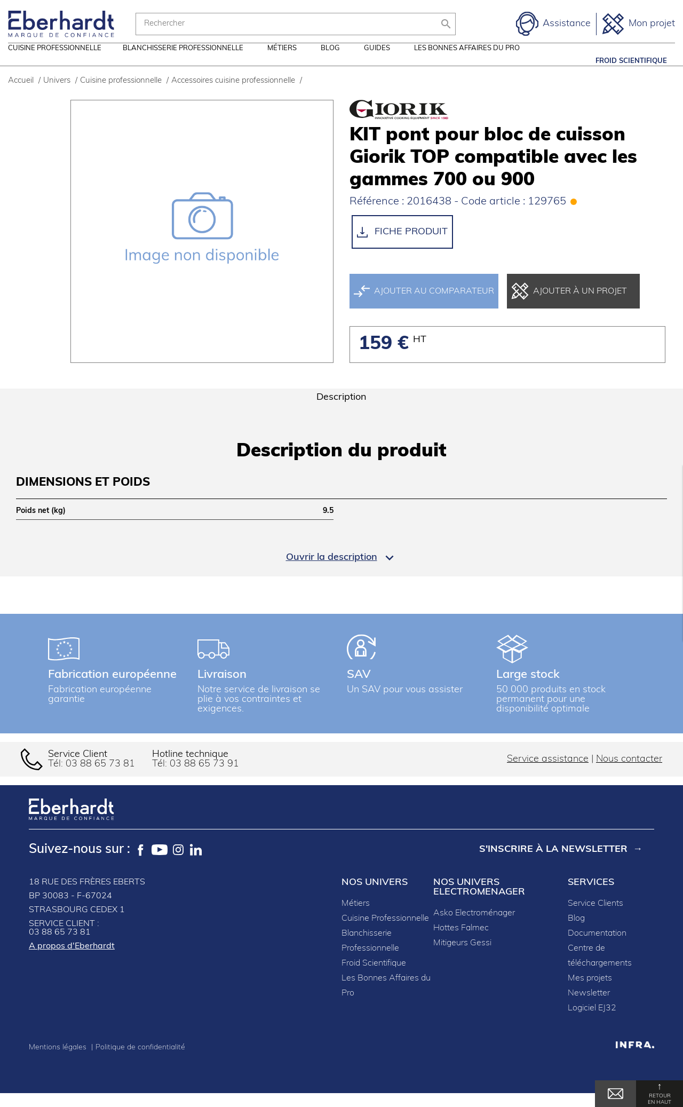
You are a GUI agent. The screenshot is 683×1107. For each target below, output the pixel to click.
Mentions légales (59, 1061)
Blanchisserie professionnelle (183, 61)
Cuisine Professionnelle (385, 932)
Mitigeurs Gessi (462, 957)
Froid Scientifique (631, 61)
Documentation (597, 947)
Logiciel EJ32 (592, 1022)
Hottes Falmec (461, 942)
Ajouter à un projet (569, 305)
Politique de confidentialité (140, 1061)
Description (341, 411)
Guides (377, 61)
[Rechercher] (296, 24)
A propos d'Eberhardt (72, 960)
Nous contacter (629, 773)
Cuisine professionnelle (54, 61)
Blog (330, 61)
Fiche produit (402, 246)
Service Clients (595, 917)
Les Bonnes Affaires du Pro (467, 61)
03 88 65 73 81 (100, 778)
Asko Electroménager (474, 927)
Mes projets (590, 992)
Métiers (282, 61)
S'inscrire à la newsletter (553, 863)
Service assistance (548, 773)
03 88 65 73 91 (204, 778)
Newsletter (589, 1007)
